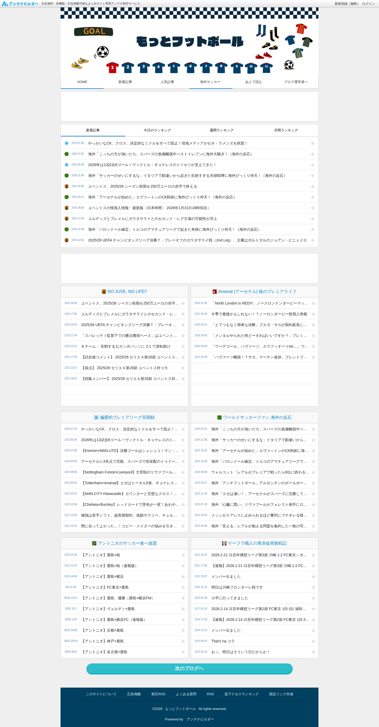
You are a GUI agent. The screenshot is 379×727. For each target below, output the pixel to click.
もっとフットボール (180, 709)
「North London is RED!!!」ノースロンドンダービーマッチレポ (260, 303)
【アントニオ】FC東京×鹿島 (105, 587)
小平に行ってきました (229, 598)
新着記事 (125, 82)
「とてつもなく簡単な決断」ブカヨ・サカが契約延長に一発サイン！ (260, 325)
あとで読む (253, 82)
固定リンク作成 (281, 694)
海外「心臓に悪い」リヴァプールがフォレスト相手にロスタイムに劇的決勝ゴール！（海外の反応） (260, 504)
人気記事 (167, 82)
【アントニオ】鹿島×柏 (100, 555)
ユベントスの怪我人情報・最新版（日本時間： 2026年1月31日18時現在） (149, 208)
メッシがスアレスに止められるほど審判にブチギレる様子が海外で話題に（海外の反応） (260, 515)
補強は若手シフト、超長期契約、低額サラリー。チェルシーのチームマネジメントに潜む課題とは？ (130, 515)
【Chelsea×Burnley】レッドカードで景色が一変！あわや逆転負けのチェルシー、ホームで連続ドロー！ (130, 504)
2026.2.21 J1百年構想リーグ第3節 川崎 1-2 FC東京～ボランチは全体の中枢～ (260, 555)
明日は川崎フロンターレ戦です (237, 587)
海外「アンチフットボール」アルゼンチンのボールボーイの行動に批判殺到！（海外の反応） (260, 483)
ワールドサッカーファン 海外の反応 (254, 417)
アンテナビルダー (200, 719)
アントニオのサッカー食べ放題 (124, 543)
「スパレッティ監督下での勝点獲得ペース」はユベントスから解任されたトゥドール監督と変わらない (130, 335)
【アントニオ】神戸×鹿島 (102, 641)
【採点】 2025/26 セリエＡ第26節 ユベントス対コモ (124, 368)
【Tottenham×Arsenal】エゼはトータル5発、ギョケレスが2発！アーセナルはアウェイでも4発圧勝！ (130, 483)
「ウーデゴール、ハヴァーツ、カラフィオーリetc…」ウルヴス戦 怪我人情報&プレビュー (260, 346)
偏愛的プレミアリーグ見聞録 (124, 417)
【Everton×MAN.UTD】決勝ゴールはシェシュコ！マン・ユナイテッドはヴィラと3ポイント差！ (130, 450)
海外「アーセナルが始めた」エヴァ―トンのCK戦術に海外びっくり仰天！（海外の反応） (162, 197)
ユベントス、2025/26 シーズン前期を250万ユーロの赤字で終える (142, 186)
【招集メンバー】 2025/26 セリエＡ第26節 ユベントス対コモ (130, 379)
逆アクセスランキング (242, 694)
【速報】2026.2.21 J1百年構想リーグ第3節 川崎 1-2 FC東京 (260, 566)
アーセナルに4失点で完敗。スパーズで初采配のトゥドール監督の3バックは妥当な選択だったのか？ (130, 461)
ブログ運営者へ (296, 82)
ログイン (368, 4)
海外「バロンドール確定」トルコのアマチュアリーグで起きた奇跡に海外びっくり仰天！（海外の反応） (174, 229)
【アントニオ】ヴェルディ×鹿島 (108, 609)
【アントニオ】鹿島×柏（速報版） (109, 566)
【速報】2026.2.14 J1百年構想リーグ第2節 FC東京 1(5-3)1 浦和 (260, 619)
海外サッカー (210, 82)
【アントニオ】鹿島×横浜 (102, 576)
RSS (210, 694)
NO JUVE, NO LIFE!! (124, 291)
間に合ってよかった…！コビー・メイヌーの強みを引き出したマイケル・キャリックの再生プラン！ (130, 526)
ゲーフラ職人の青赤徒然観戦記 (254, 543)
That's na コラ (223, 641)
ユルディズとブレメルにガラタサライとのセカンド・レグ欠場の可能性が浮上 (152, 218)
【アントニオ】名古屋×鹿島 (104, 652)
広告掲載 (134, 694)
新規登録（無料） (347, 4)
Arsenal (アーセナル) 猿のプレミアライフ (255, 291)
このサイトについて (101, 694)
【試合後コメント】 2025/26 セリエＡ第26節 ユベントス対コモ (130, 357)
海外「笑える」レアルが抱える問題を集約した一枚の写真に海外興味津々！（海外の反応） (260, 526)
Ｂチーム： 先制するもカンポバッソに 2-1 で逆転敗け (126, 346)
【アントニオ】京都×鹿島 (102, 630)
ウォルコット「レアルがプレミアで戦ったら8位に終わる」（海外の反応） (260, 472)
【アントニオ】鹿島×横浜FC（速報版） (114, 619)
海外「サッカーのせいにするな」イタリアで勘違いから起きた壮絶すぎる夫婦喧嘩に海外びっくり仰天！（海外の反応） (187, 175)
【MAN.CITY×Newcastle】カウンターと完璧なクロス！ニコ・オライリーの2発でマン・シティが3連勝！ (130, 494)
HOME (82, 82)
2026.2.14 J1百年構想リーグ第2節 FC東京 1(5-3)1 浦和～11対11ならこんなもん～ (260, 609)
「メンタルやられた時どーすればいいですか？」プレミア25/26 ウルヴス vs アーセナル (260, 335)
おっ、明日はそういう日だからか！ (240, 652)
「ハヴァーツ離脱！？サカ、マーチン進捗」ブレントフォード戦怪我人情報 (260, 357)
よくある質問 (186, 694)
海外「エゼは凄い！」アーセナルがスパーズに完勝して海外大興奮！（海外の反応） (260, 494)
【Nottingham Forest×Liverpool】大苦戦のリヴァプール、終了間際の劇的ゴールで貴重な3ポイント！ (130, 472)
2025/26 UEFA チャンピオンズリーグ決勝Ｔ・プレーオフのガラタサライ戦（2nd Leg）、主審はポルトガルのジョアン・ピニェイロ (197, 240)
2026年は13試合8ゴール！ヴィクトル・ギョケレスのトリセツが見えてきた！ (152, 165)
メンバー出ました (226, 576)
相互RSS (158, 694)
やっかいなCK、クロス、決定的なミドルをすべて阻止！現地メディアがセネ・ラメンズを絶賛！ (168, 143)
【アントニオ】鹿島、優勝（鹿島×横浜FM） (118, 598)
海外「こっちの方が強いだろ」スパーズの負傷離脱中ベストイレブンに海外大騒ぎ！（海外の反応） (171, 154)
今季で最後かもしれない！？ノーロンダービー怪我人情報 (259, 314)
